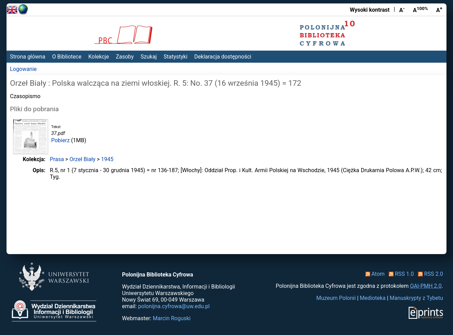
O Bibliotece (66, 56)
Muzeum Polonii (336, 298)
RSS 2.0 (429, 274)
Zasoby (125, 56)
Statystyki (175, 56)
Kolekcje (98, 56)
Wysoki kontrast (370, 10)
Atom (374, 274)
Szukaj (149, 56)
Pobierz (60, 140)
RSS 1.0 (400, 274)
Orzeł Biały (82, 159)
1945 (107, 159)
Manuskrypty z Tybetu (416, 298)
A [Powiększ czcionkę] (439, 9)
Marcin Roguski (171, 318)
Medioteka (373, 298)
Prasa (57, 159)
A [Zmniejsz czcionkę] (402, 9)
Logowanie (23, 69)
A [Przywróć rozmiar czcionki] (420, 9)
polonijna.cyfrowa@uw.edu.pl (174, 306)
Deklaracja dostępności (222, 56)
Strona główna (27, 56)
